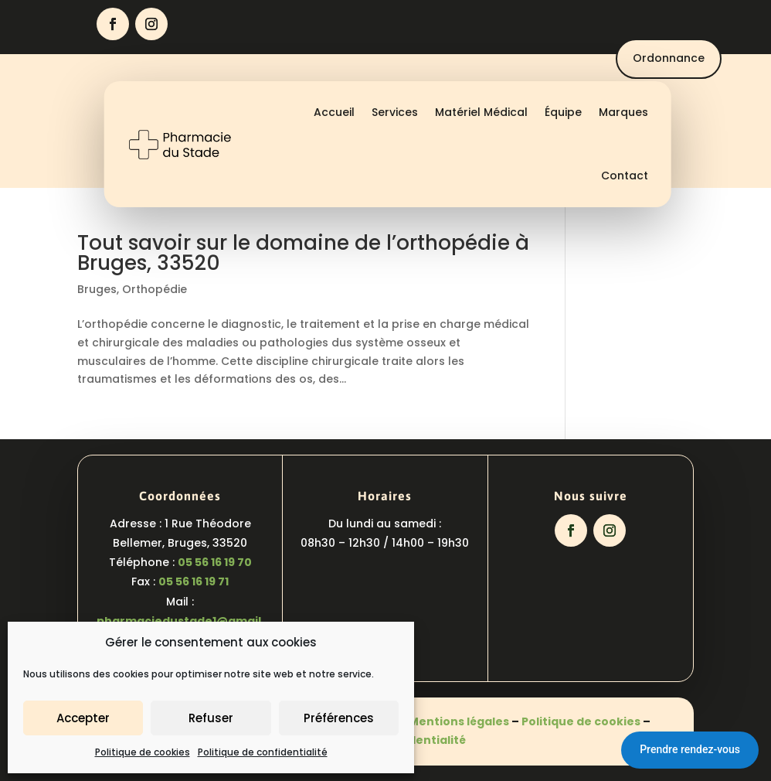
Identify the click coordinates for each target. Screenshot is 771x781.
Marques (623, 112)
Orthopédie (154, 289)
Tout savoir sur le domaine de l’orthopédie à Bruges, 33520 (303, 253)
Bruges (97, 289)
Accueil (334, 112)
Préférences (339, 718)
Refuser (211, 718)
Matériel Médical (481, 112)
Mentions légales (459, 721)
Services (395, 112)
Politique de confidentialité (263, 752)
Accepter (83, 718)
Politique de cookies (142, 752)
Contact (624, 175)
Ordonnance (669, 58)
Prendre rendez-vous (690, 749)
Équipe (563, 112)
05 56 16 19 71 (193, 581)
